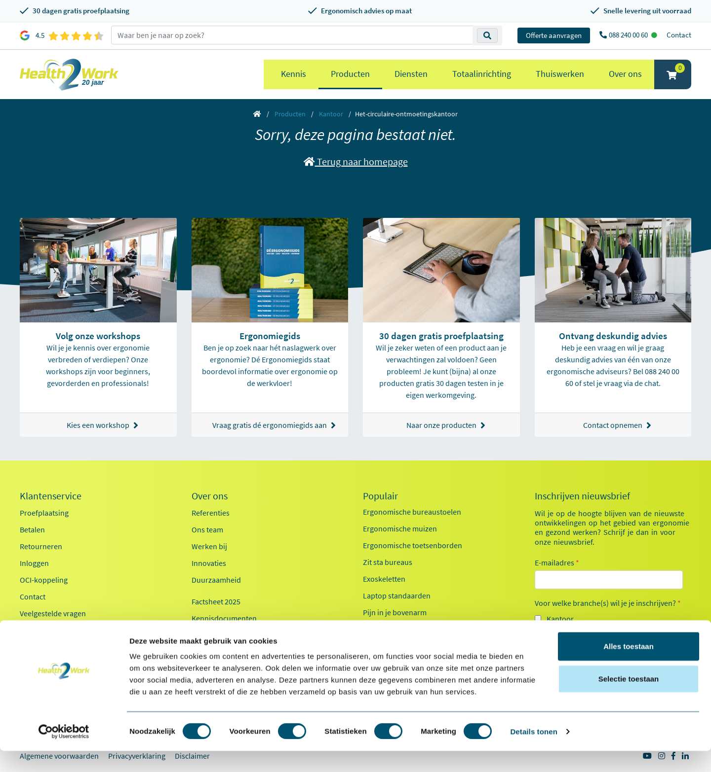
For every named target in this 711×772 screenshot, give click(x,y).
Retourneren (41, 546)
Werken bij (209, 546)
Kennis (293, 73)
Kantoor (331, 113)
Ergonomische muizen (400, 528)
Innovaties (209, 563)
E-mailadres (557, 562)
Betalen (32, 529)
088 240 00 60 (629, 34)
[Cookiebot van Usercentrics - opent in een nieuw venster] (64, 752)
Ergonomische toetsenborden (412, 545)
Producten (350, 73)
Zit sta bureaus (387, 562)
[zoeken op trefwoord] (292, 35)
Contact (679, 34)
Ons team (207, 529)
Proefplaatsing (44, 513)
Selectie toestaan (628, 700)
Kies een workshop (102, 425)
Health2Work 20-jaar (226, 635)
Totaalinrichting (481, 73)
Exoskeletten (384, 579)
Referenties (211, 513)
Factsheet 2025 (216, 601)
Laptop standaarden (397, 595)
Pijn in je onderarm (394, 629)
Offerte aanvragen (554, 35)
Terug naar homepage (356, 161)
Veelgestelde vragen (53, 613)
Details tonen (533, 752)
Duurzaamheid (216, 580)
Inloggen (34, 563)
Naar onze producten (445, 425)
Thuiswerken (560, 73)
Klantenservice (50, 496)
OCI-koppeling (44, 580)
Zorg (554, 636)
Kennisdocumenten (224, 618)
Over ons (625, 73)
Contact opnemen (617, 425)
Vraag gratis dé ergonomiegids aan (274, 425)
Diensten (411, 73)
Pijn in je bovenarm (395, 612)
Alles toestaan (628, 667)
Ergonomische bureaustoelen (412, 512)
